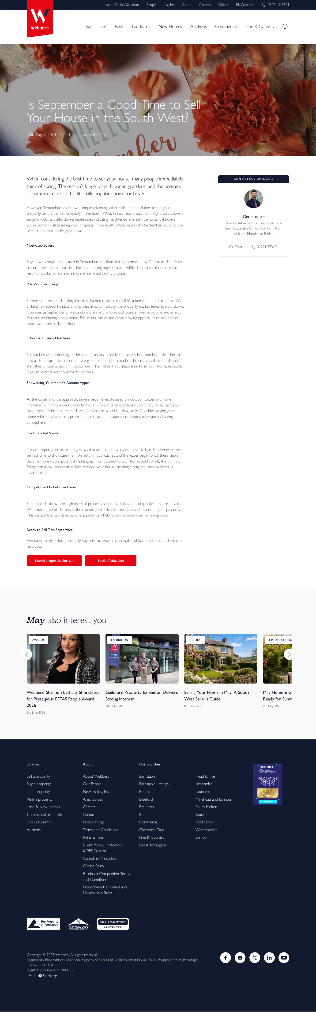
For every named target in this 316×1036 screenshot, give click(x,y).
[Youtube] (283, 981)
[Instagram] (238, 981)
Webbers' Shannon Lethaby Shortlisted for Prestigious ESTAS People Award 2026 (59, 720)
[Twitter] (253, 981)
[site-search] (285, 27)
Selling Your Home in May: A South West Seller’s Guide (218, 717)
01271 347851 (275, 4)
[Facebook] (223, 981)
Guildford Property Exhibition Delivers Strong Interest (134, 717)
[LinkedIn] (268, 981)
